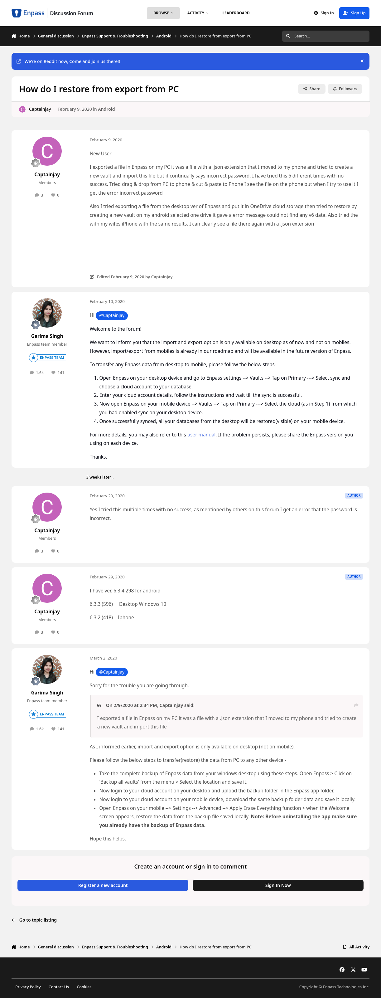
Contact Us (59, 987)
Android (106, 109)
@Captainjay (111, 315)
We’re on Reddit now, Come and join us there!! (68, 61)
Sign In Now (278, 885)
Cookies (84, 987)
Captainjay (40, 109)
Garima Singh (47, 336)
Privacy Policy (28, 987)
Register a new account (103, 885)
